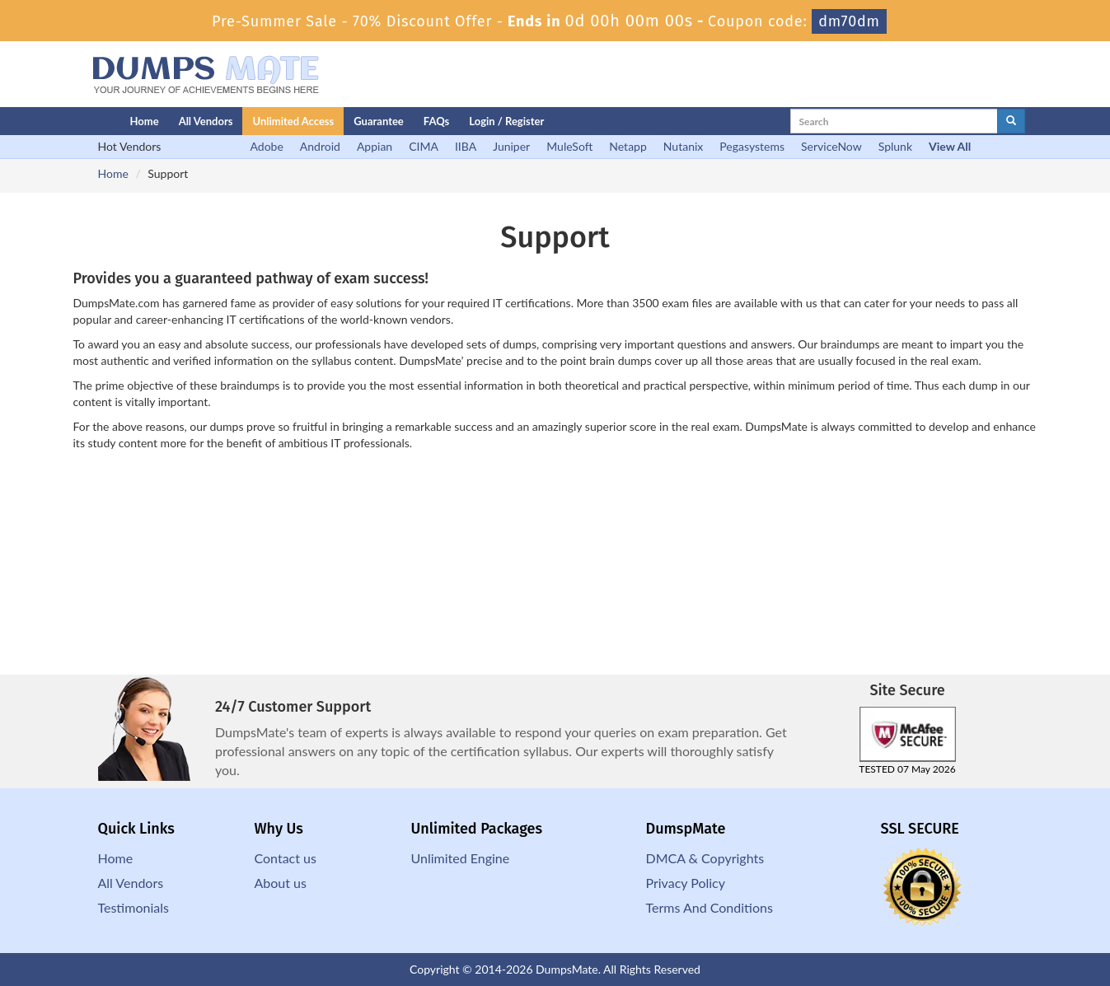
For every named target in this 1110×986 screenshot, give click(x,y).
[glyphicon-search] (1011, 121)
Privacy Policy (686, 882)
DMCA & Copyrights (705, 858)
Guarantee (379, 121)
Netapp (628, 146)
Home (144, 121)
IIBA (465, 146)
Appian (374, 146)
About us (281, 882)
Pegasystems (751, 146)
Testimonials (133, 907)
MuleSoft (569, 146)
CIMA (423, 146)
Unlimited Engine (460, 858)
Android (320, 146)
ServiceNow (831, 146)
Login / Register (506, 121)
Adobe (267, 146)
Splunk (895, 146)
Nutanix (683, 146)
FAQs (436, 121)
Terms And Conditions (709, 907)
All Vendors (206, 121)
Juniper (511, 146)
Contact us (285, 858)
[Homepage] (75, 121)
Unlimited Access (293, 121)
